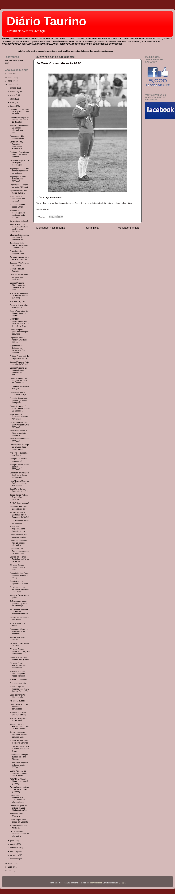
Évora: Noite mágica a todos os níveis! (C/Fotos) (19, 765)
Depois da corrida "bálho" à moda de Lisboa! (18, 340)
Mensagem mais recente (50, 227)
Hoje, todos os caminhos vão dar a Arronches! (19, 416)
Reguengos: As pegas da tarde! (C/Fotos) (19, 186)
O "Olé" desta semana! (19, 503)
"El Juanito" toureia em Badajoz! (19, 387)
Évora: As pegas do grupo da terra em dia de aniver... (18, 773)
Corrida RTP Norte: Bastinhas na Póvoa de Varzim (19, 559)
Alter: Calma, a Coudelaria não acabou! (17, 198)
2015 (10, 867)
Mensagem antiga (128, 227)
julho (12, 840)
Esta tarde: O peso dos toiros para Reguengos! (19, 162)
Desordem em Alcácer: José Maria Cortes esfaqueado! (19, 475)
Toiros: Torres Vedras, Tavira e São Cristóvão (19, 497)
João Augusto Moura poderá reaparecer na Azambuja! (18, 603)
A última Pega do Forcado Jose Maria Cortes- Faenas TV (19, 689)
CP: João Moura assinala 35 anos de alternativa (19, 833)
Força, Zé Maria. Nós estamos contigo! (18, 536)
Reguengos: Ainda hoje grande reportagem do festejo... (19, 171)
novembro (14, 855)
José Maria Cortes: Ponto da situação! (18, 490)
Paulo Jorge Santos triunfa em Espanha (19, 821)
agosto (13, 844)
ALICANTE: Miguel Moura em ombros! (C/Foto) (19, 781)
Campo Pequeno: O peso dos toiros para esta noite (19, 331)
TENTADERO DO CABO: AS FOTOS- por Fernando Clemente (19, 228)
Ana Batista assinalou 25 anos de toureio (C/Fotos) (19, 295)
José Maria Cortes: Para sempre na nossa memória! (18, 673)
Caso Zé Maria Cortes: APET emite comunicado (19, 706)
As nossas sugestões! (19, 701)
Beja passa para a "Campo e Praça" (18, 393)
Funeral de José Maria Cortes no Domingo (19, 742)
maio (12, 102)
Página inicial (91, 227)
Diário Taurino (46, 21)
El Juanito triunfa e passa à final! (17, 206)
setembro (14, 848)
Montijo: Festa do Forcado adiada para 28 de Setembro (19, 726)
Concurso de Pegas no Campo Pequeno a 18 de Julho (19, 119)
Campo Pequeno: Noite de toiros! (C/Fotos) (19, 363)
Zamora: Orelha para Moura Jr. (18, 827)
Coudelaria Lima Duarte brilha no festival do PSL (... (20, 575)
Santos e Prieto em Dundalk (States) (18, 714)
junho (12, 106)
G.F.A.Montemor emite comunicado (19, 522)
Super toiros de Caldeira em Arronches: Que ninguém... (17, 349)
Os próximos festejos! (19, 221)
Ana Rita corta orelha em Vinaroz (18, 454)
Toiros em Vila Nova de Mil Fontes (19, 264)
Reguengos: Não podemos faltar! (17, 137)
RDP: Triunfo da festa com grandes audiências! (19, 277)
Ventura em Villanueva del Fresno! (19, 619)
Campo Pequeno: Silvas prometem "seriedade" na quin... (18, 286)
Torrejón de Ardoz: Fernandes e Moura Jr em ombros (19, 245)
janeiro (13, 88)
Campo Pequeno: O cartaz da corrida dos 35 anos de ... (20, 408)
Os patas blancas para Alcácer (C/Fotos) (19, 258)
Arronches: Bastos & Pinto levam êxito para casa (18, 433)
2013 (10, 85)
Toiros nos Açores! (17, 301)
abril (12, 99)
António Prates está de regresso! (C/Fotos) (19, 357)
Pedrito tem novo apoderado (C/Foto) (19, 582)
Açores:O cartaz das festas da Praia (18, 192)
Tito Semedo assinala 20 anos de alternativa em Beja (19, 611)
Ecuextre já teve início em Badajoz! (19, 306)
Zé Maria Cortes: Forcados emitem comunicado (18, 665)
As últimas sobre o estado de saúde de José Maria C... (19, 589)
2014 (10, 863)
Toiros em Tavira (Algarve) (16, 815)
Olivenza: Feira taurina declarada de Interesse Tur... (19, 237)
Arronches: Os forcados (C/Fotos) (19, 440)
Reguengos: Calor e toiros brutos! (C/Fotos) (18, 179)
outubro (13, 851)
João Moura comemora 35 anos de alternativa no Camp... (19, 129)
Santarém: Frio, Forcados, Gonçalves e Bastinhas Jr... (17, 145)
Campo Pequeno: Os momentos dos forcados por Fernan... (18, 371)
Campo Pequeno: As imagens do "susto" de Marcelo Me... (19, 380)
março (13, 95)
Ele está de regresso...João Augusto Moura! (17, 529)
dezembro (14, 859)
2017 (10, 871)
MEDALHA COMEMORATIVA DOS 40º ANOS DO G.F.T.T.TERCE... (19, 322)
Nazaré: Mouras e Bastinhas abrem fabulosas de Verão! (19, 515)
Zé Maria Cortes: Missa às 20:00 (58, 63)
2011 (10, 78)
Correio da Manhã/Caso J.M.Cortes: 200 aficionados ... (17, 798)
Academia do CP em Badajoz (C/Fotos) (18, 508)
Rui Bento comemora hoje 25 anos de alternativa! (18, 543)
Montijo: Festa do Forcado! (17, 270)
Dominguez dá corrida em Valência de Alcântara (19, 631)
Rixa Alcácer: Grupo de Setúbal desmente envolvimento (19, 483)
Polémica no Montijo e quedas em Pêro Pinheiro (19, 757)
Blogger (122, 883)
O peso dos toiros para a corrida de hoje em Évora (19, 748)
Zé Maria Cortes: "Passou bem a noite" (17, 567)
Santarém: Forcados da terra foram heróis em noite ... (19, 154)
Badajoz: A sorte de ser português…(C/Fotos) (19, 467)
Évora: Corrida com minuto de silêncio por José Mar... (18, 734)
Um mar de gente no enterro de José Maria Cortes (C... (18, 808)
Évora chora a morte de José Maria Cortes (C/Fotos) (19, 789)
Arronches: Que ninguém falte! (17, 252)
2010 (10, 74)
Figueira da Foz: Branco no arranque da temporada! (19, 551)
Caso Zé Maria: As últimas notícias (17, 696)
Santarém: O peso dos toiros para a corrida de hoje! (19, 111)
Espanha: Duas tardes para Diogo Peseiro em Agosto (19, 400)
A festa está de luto (18, 683)
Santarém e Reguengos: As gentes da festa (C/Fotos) (17, 214)
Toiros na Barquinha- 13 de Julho (18, 720)
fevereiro (14, 92)
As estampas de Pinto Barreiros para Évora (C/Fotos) (19, 425)
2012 (10, 81)
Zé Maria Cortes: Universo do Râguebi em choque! (20, 651)
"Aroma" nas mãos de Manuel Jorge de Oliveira (19, 313)
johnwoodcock (96, 883)
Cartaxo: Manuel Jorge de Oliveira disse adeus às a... (19, 447)
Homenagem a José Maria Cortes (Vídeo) (19, 658)
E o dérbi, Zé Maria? (18, 679)
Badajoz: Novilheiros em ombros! (18, 460)
